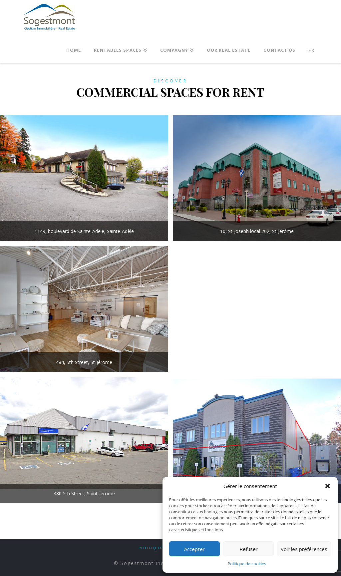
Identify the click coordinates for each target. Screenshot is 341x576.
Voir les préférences (304, 549)
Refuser (248, 549)
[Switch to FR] (311, 48)
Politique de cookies (247, 564)
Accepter (194, 549)
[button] (327, 486)
